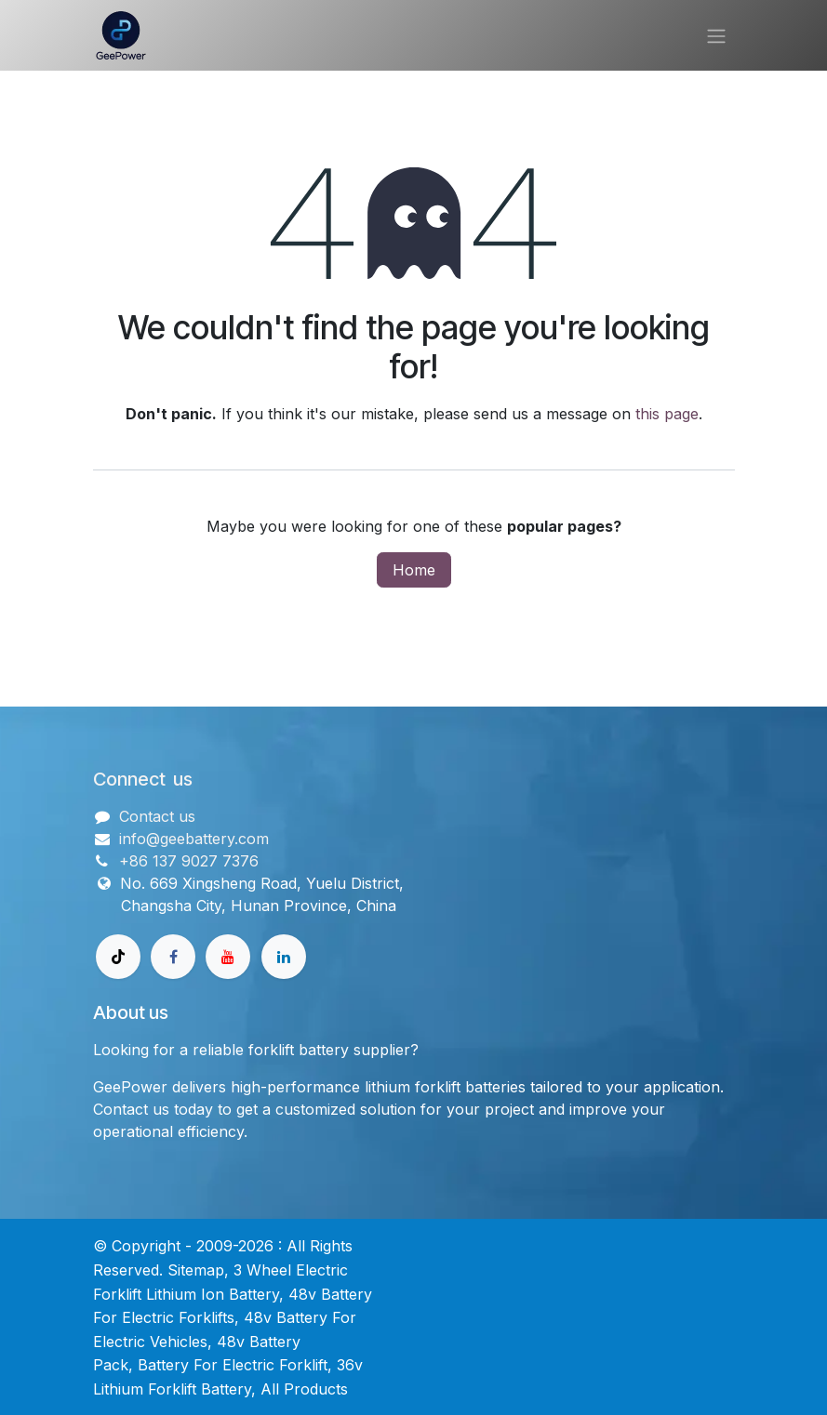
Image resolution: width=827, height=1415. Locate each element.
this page (667, 413)
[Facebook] (173, 956)
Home (414, 570)
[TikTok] (118, 956)
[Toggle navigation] (716, 35)
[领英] (283, 956)
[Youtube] (228, 956)
